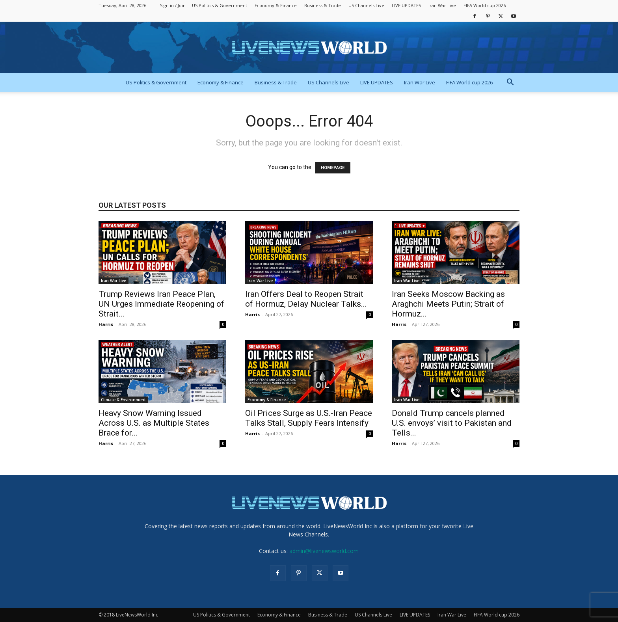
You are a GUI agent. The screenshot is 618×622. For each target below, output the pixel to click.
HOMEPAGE (332, 167)
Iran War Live (442, 5)
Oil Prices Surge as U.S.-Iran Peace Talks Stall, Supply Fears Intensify (308, 418)
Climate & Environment (123, 399)
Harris (106, 324)
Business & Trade (322, 5)
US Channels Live (366, 5)
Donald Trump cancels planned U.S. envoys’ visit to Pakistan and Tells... (452, 423)
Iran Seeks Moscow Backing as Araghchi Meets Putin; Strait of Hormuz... (448, 303)
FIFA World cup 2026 (485, 5)
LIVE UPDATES (406, 5)
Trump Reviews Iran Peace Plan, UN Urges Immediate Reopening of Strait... (161, 303)
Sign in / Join (173, 5)
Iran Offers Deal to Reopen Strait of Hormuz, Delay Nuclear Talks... (306, 299)
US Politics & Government (219, 5)
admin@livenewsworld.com (324, 551)
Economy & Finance (276, 5)
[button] (510, 83)
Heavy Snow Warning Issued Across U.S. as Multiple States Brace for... (154, 423)
